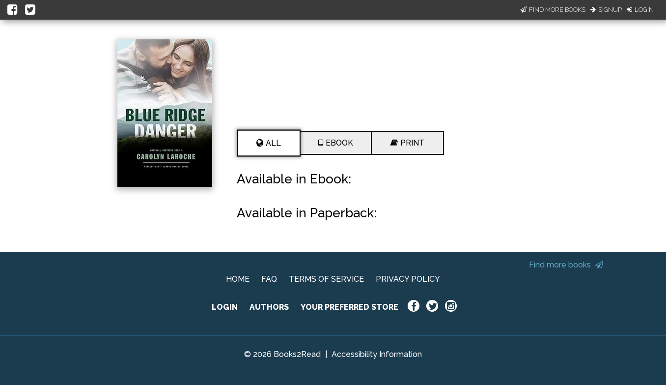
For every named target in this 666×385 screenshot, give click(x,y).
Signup (606, 9)
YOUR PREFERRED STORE (349, 307)
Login (640, 9)
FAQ (269, 279)
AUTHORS (269, 307)
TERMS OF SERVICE (326, 279)
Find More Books (552, 9)
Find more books (566, 264)
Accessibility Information (377, 354)
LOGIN (225, 307)
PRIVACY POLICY (408, 279)
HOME (238, 279)
